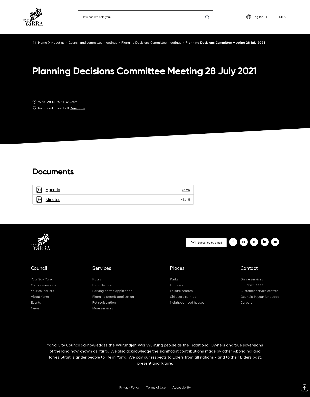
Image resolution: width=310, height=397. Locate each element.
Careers (246, 302)
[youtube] (275, 242)
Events (36, 302)
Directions (77, 108)
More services (102, 308)
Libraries (176, 285)
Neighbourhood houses (187, 302)
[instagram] (244, 242)
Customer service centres (259, 291)
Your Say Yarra (42, 279)
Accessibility (181, 387)
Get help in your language (259, 297)
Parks (174, 279)
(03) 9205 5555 (252, 285)
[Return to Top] (304, 388)
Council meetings (43, 285)
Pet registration (104, 302)
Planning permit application (113, 297)
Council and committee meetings (93, 42)
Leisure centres (181, 291)
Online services (251, 279)
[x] (254, 242)
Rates (96, 279)
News (35, 308)
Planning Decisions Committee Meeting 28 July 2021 (225, 42)
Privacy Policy (129, 387)
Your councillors (42, 291)
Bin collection (102, 285)
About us (57, 42)
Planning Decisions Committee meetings (151, 42)
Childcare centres (183, 297)
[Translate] (249, 17)
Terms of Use (156, 387)
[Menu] (280, 16)
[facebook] (233, 242)
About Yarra (40, 297)
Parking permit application (112, 291)
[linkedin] (265, 242)
